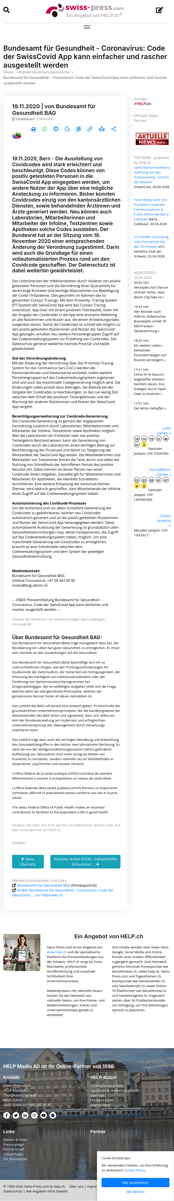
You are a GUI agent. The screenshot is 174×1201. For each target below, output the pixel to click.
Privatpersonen (102, 1100)
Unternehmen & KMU (107, 1085)
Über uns (76, 1186)
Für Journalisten (15, 1159)
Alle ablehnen (135, 1192)
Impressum (95, 1186)
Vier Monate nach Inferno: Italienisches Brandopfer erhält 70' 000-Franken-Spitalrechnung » (150, 321)
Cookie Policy (135, 1170)
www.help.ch (57, 952)
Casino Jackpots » (164, 520)
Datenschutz (12, 1191)
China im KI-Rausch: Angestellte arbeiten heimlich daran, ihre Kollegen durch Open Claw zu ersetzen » (150, 384)
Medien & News (15, 1140)
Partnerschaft (13, 1149)
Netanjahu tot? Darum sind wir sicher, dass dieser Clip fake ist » (151, 292)
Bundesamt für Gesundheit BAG (44, 885)
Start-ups (97, 1095)
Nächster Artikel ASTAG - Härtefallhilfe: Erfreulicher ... (85, 862)
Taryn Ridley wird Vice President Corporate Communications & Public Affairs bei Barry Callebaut (151, 209)
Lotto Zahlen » (164, 431)
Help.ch (59, 1186)
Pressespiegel (13, 1144)
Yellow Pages (13, 1154)
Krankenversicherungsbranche (44, 72)
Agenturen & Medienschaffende (114, 1090)
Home (8, 72)
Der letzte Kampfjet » (150, 408)
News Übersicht (28, 862)
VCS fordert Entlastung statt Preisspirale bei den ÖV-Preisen (151, 242)
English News (100, 1105)
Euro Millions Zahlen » (160, 472)
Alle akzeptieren (135, 1182)
